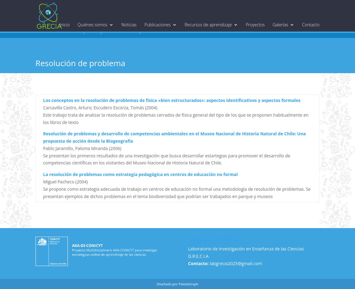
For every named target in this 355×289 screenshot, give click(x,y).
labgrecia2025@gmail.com (236, 263)
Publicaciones (158, 25)
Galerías (280, 25)
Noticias (129, 25)
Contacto (311, 25)
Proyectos (255, 25)
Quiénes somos (93, 25)
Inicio (65, 25)
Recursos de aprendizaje (208, 25)
